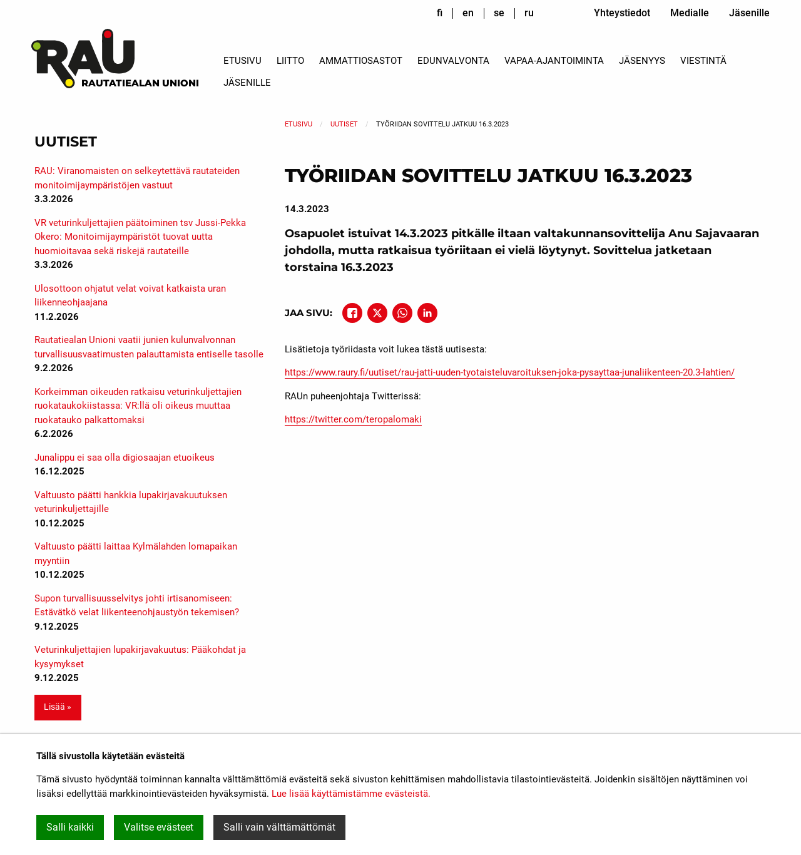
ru (529, 13)
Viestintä (703, 60)
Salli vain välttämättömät (279, 827)
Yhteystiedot (622, 13)
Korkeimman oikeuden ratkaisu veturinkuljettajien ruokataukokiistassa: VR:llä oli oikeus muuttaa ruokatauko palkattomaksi (138, 406)
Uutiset (344, 124)
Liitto (290, 60)
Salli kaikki (70, 827)
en (468, 13)
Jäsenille (749, 13)
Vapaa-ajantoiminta (554, 60)
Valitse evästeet (158, 827)
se (499, 13)
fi (439, 13)
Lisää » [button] (57, 707)
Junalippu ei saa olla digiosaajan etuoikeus (124, 457)
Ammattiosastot (360, 60)
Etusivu (242, 60)
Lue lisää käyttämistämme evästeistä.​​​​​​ (351, 793)
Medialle (689, 13)
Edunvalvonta (453, 60)
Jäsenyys (642, 60)
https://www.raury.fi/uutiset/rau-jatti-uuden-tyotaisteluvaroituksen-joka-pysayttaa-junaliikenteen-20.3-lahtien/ (510, 372)
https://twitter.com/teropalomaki (353, 419)
